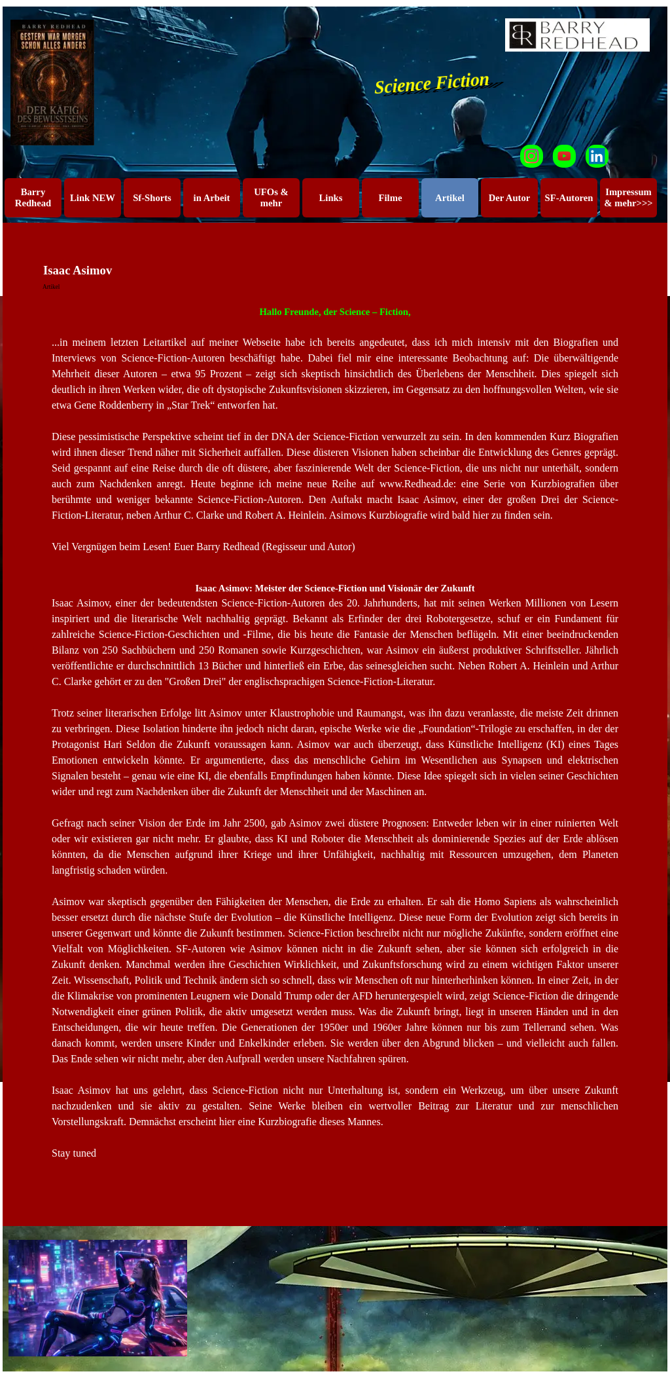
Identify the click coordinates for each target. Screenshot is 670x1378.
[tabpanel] (335, 430)
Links (331, 198)
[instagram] (531, 156)
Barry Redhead (33, 197)
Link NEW (92, 198)
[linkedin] (597, 156)
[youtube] (564, 156)
